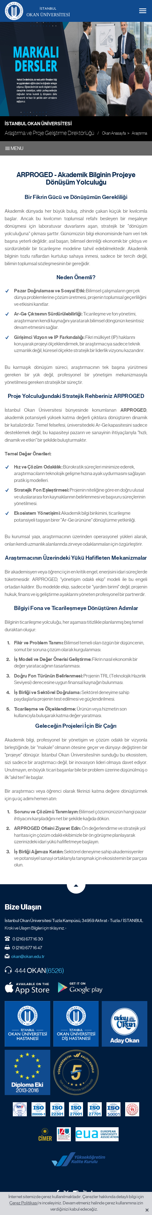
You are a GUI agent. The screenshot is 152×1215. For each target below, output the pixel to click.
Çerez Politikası (23, 1202)
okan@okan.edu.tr (28, 956)
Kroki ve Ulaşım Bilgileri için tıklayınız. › (35, 927)
